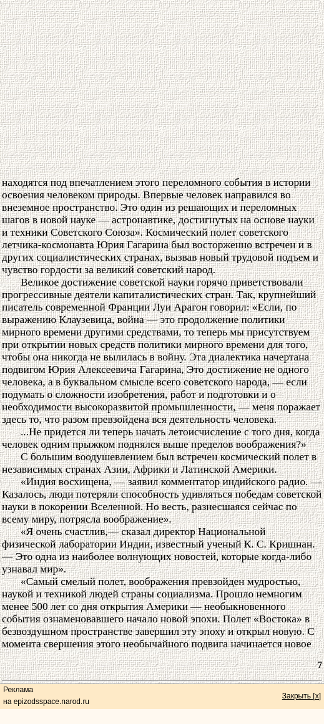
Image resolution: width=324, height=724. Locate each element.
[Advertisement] (162, 89)
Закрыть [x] (301, 696)
